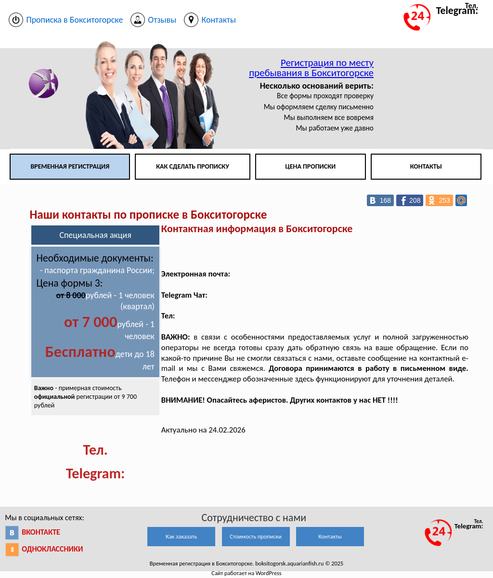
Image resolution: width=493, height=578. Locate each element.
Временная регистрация (69, 166)
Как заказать (181, 536)
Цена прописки (310, 166)
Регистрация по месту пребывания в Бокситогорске (311, 67)
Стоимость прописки (256, 536)
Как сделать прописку (192, 166)
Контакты (426, 166)
